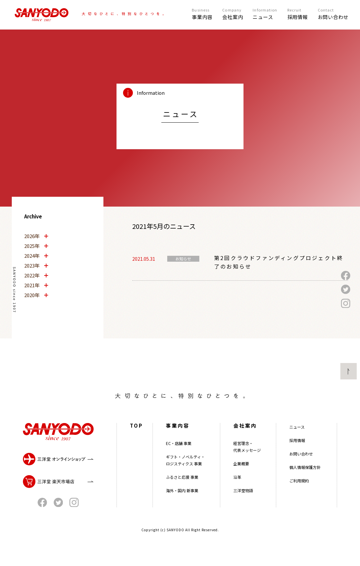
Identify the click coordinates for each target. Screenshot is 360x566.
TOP (136, 435)
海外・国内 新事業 (182, 500)
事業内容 (177, 435)
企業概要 (241, 473)
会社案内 (245, 435)
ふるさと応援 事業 (182, 487)
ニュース (297, 437)
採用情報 (297, 450)
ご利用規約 (299, 491)
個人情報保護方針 (305, 477)
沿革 (237, 487)
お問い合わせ (301, 464)
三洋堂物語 (243, 500)
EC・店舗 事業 (178, 453)
